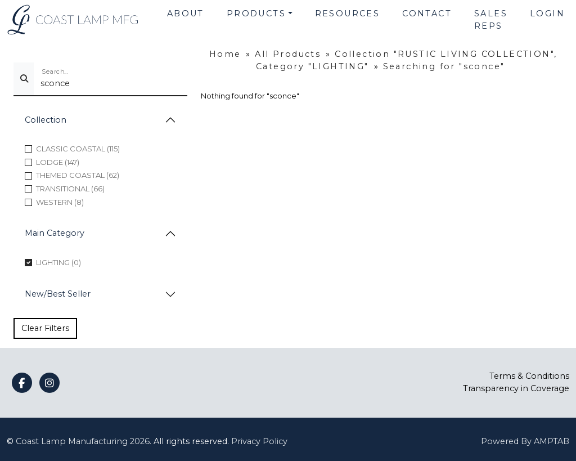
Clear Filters (45, 328)
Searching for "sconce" (444, 66)
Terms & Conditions (529, 376)
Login (547, 13)
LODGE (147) (57, 162)
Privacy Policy (259, 441)
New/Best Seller (58, 294)
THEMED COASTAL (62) (77, 175)
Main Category (54, 233)
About (185, 13)
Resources (347, 13)
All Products (288, 54)
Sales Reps (490, 19)
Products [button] (256, 13)
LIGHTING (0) (58, 262)
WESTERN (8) (60, 202)
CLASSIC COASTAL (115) (78, 148)
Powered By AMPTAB (525, 441)
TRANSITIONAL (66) (70, 188)
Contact (427, 13)
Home (225, 54)
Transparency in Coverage (516, 388)
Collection (45, 120)
